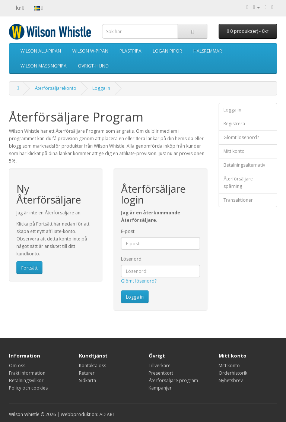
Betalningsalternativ (244, 165)
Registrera (234, 123)
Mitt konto (234, 151)
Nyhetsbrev (231, 380)
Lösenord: (132, 259)
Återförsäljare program (173, 380)
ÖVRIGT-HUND (93, 66)
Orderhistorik (233, 373)
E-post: (128, 231)
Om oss (17, 365)
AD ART (107, 414)
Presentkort (161, 373)
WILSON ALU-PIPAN (40, 51)
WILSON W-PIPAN (90, 51)
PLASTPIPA (131, 51)
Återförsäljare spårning (238, 182)
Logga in (101, 88)
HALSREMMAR (207, 51)
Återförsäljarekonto (55, 88)
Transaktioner (238, 200)
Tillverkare (160, 365)
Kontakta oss (92, 365)
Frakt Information (27, 373)
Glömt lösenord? (138, 281)
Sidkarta (87, 380)
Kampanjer (160, 388)
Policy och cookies (28, 388)
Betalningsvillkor (26, 380)
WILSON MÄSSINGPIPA (43, 66)
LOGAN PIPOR (167, 51)
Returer (87, 373)
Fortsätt (29, 268)
